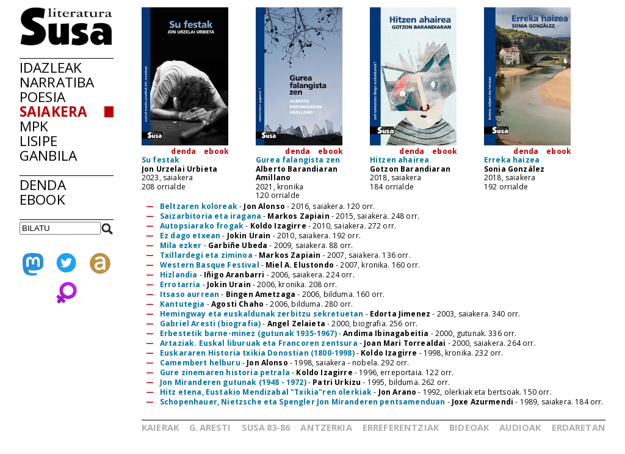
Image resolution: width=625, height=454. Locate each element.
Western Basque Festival (210, 265)
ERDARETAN (578, 427)
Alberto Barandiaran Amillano (297, 173)
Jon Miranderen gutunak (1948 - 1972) (233, 382)
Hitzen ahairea (399, 160)
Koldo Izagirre (278, 226)
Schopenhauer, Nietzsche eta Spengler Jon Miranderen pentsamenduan (302, 402)
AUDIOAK (520, 427)
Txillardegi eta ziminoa (207, 255)
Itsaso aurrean (190, 294)
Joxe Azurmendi (482, 402)
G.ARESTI (210, 427)
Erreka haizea (512, 160)
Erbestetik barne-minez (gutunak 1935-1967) (249, 333)
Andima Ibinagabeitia (385, 333)
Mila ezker (181, 245)
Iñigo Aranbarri (234, 274)
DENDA (43, 184)
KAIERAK (160, 427)
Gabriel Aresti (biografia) (211, 323)
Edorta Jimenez (400, 314)
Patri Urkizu (336, 382)
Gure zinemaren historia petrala (225, 372)
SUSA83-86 (266, 427)
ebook (216, 151)
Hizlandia (180, 274)
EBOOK (42, 199)
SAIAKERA (53, 111)
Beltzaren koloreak (198, 206)
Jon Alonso (264, 206)
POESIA (42, 96)
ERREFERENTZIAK (401, 427)
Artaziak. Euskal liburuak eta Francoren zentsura (259, 343)
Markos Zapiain (298, 216)
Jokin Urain (249, 235)
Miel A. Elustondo (300, 265)
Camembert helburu (200, 362)
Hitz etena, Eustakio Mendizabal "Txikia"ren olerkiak (266, 392)
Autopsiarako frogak (202, 226)
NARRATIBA (57, 82)
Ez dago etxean (190, 235)
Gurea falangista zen (298, 160)
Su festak (160, 160)
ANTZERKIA (326, 427)
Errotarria (181, 284)
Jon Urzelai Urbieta (179, 169)
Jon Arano (397, 392)
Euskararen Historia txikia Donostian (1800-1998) (257, 353)
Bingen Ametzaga (260, 294)
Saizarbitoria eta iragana (210, 216)
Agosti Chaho (237, 304)
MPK (34, 126)
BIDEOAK (469, 427)
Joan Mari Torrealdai (405, 343)
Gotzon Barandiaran (410, 169)
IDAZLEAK (51, 67)
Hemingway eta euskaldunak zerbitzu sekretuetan (263, 314)
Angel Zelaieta (296, 323)
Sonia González (514, 169)
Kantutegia (183, 304)
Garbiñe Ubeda (237, 245)
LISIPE (38, 140)
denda (183, 151)
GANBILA (48, 155)
